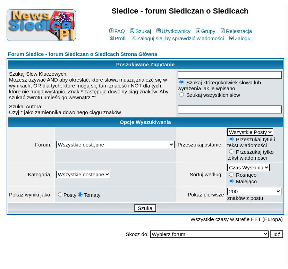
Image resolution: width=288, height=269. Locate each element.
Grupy (205, 31)
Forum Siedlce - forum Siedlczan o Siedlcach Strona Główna (82, 54)
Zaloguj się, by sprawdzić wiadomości (178, 38)
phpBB (129, 259)
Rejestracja (236, 31)
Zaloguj (240, 38)
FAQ (117, 31)
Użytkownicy (173, 31)
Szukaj (140, 31)
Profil (118, 38)
